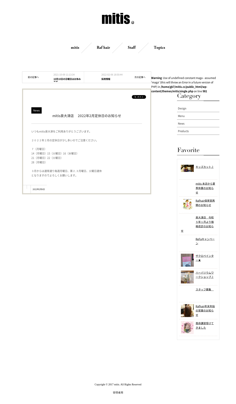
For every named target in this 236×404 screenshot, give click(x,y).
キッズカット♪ (205, 167)
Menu (181, 116)
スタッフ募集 (205, 289)
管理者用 (118, 392)
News (181, 123)
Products (183, 131)
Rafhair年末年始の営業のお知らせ (205, 310)
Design (182, 108)
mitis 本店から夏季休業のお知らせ (205, 188)
